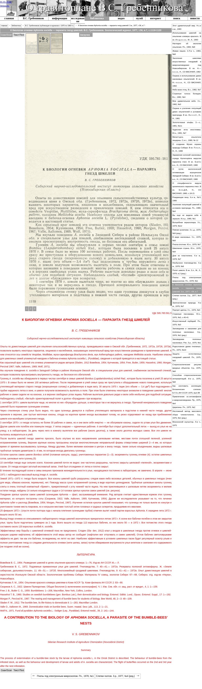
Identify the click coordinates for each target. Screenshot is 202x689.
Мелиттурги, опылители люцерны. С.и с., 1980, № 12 (186, 139)
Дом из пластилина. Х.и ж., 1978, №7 (186, 257)
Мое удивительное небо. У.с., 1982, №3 (186, 103)
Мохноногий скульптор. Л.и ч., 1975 (186, 423)
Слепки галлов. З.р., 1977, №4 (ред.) (186, 297)
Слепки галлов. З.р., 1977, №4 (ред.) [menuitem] (118, 676)
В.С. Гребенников (33, 18)
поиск (176, 18)
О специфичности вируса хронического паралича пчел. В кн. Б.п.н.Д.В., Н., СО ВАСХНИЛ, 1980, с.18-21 (186, 188)
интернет (155, 18)
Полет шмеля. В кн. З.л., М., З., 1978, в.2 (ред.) (186, 272)
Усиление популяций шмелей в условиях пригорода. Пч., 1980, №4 (186, 207)
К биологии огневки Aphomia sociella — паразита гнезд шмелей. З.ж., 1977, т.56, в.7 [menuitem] (111, 25)
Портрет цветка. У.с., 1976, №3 (186, 310)
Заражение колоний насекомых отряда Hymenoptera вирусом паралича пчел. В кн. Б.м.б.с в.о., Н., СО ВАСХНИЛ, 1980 (186, 160)
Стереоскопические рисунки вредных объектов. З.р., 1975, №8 (186, 367)
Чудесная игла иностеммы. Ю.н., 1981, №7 (186, 131)
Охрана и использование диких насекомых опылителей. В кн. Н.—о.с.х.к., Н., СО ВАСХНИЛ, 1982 (186, 81)
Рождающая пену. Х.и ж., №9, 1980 (186, 199)
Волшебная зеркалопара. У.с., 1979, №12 (186, 224)
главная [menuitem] (4, 26)
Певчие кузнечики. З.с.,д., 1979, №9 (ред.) (186, 231)
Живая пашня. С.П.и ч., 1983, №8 (186, 53)
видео (121, 18)
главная (9, 18)
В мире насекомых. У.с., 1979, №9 (186, 239)
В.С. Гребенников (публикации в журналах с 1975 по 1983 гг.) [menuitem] (49, 26)
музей (139, 18)
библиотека (97, 18)
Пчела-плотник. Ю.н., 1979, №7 (186, 244)
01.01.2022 (6, 2)
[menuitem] (33, 19)
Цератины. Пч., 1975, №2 (183, 407)
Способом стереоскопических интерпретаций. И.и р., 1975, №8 (186, 378)
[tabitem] (6, 35)
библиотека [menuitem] (16, 26)
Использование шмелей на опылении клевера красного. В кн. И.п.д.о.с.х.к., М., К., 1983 (186, 36)
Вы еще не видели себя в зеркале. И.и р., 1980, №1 (186, 217)
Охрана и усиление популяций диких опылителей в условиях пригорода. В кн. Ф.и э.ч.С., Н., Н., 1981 (186, 113)
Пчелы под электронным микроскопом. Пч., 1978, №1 (186, 279)
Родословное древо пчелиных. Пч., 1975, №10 (186, 348)
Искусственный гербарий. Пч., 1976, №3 (186, 323)
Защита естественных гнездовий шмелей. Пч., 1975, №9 (186, 357)
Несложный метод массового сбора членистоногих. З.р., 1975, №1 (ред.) (186, 414)
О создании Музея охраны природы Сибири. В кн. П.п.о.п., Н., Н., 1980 (186, 147)
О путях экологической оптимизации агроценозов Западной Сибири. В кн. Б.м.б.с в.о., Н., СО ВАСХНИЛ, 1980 (186, 174)
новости (195, 18)
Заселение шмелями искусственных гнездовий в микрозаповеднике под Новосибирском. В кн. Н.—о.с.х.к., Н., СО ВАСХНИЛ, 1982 (186, 65)
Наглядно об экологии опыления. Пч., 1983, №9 (186, 45)
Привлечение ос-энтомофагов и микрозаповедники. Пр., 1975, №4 (186, 399)
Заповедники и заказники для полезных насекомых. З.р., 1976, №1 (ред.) (186, 331)
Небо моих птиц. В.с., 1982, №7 (186, 90)
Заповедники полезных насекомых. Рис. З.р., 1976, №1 (186, 341)
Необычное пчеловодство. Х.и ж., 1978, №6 (186, 264)
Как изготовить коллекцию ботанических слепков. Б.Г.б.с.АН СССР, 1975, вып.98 (186, 389)
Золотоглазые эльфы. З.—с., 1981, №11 (186, 124)
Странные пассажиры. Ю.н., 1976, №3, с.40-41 (186, 316)
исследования (77, 20)
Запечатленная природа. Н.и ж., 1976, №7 (186, 304)
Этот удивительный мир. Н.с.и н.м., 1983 (186, 27)
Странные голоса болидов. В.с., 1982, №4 (186, 95)
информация (59, 18)
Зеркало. (5, 6)
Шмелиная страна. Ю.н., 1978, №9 (186, 250)
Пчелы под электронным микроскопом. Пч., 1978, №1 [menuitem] (63, 676)
